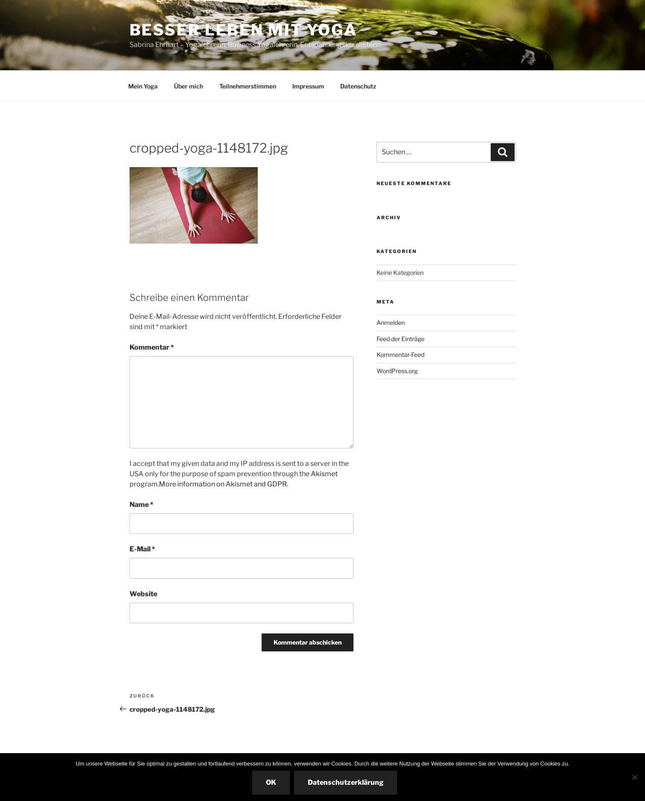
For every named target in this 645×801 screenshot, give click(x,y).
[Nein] (634, 777)
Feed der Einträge (400, 338)
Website (143, 594)
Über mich (188, 86)
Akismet (324, 474)
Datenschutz (358, 86)
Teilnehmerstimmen (247, 86)
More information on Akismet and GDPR (223, 484)
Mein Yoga (143, 86)
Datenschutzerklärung (345, 782)
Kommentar (152, 347)
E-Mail (142, 549)
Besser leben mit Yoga (243, 30)
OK (271, 782)
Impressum (308, 86)
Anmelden (391, 322)
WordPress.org (397, 370)
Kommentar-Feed (400, 354)
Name (141, 505)
